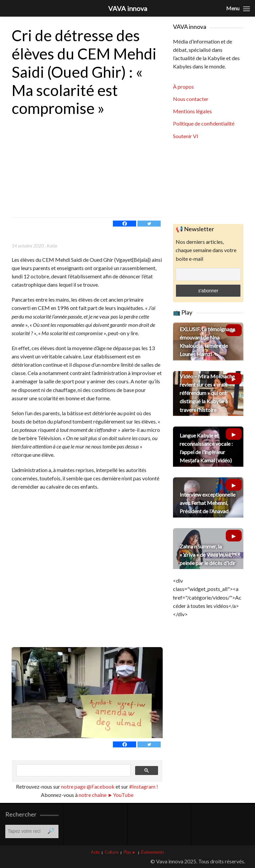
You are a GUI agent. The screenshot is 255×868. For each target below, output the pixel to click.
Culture (112, 852)
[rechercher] (73, 771)
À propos (183, 86)
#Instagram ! (143, 786)
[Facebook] (124, 224)
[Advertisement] (87, 167)
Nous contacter (191, 99)
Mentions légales (192, 111)
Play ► (130, 852)
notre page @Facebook (88, 786)
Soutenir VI (185, 136)
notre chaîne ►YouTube (106, 795)
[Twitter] (149, 224)
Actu (95, 852)
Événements (152, 852)
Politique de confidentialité (203, 123)
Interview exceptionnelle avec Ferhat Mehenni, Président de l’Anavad (207, 502)
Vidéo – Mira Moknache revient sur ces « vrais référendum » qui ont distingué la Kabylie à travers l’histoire (207, 393)
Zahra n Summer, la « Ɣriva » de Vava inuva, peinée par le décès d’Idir (207, 554)
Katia (52, 245)
